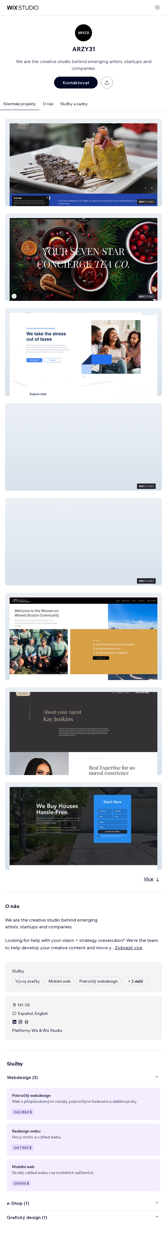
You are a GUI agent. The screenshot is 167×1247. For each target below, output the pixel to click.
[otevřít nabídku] (157, 8)
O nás (48, 103)
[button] (83, 162)
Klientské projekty (19, 103)
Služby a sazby (74, 103)
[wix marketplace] (22, 8)
